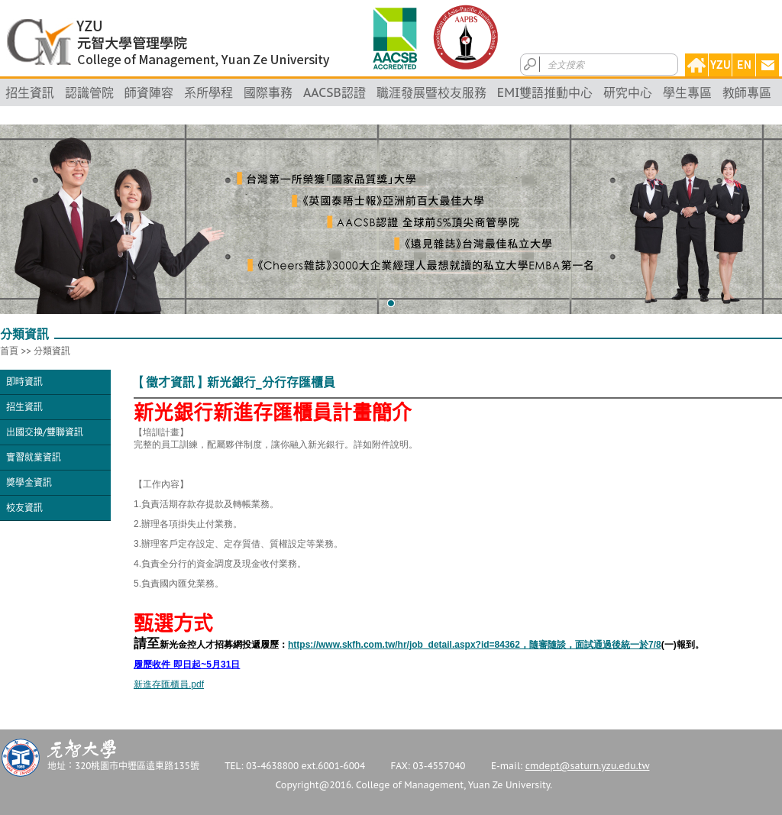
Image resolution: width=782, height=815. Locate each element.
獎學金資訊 (29, 482)
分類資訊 (52, 351)
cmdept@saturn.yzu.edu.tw (587, 765)
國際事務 (268, 92)
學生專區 (687, 92)
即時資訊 (24, 381)
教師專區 (746, 92)
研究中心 (627, 92)
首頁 (9, 351)
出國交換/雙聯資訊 (44, 432)
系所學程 (208, 92)
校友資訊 (24, 507)
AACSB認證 (334, 92)
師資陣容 (148, 92)
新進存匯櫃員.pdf (169, 684)
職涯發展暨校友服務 (431, 92)
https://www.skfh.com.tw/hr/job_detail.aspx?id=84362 (474, 644)
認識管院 (89, 92)
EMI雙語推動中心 (545, 92)
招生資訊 (29, 92)
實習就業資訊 (33, 457)
